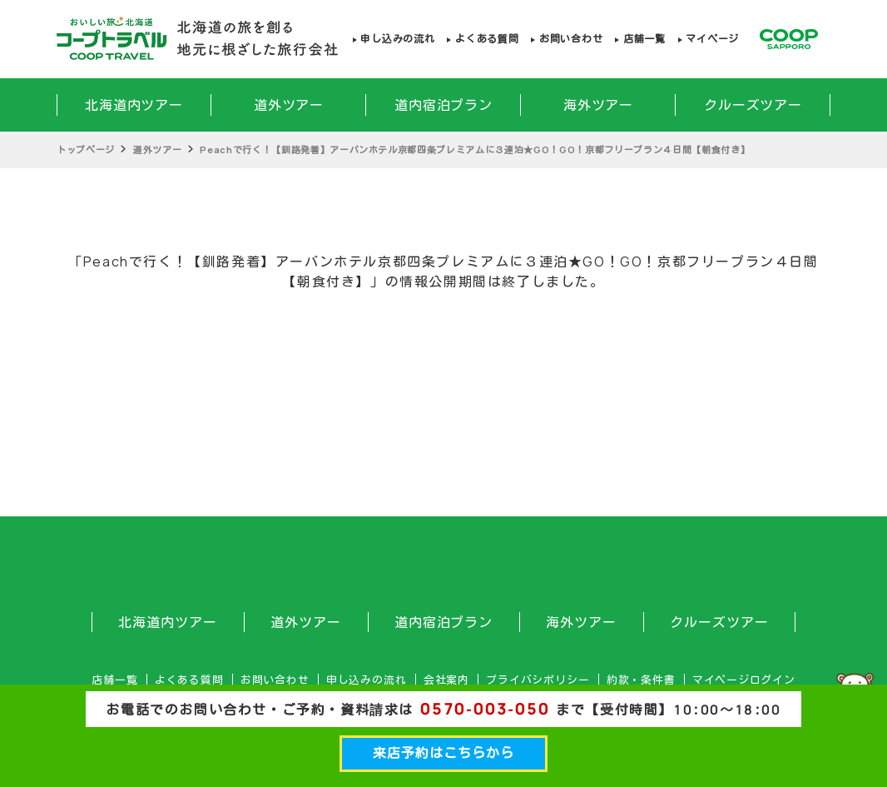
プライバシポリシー (537, 680)
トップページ (86, 149)
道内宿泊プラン (443, 105)
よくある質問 (486, 39)
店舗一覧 (644, 39)
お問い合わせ (570, 39)
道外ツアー (289, 105)
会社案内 (446, 680)
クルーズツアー (753, 105)
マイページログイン (743, 680)
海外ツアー (598, 105)
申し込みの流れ (397, 39)
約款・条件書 (641, 680)
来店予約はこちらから (443, 753)
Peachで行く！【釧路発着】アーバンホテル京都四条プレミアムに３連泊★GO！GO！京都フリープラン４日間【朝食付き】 (475, 149)
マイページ (712, 39)
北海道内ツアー (134, 105)
